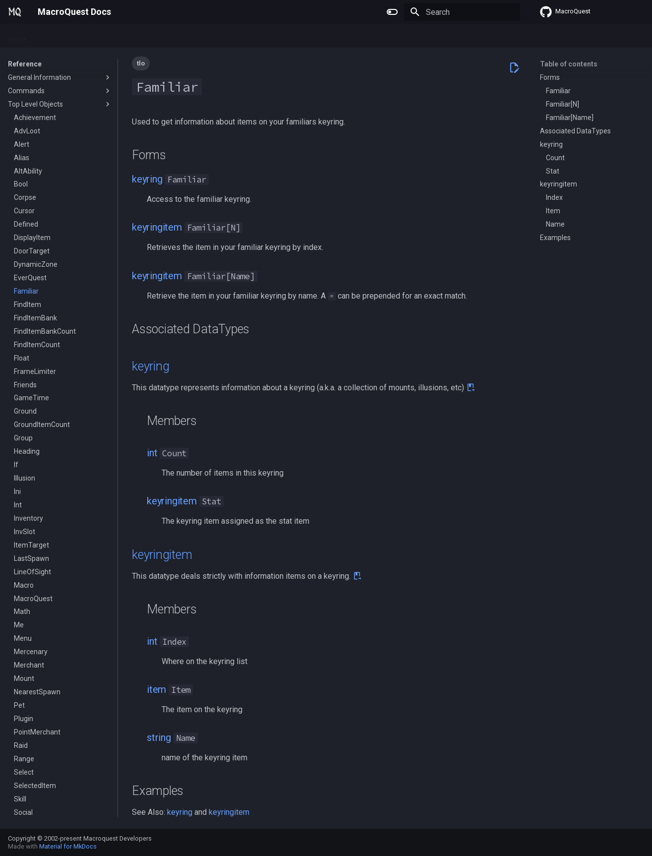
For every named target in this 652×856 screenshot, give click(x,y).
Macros (85, 36)
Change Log (195, 36)
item (156, 689)
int (152, 453)
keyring (147, 179)
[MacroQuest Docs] (15, 12)
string (159, 737)
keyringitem (157, 227)
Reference (148, 36)
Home (17, 36)
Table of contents (568, 64)
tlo (141, 63)
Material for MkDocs (68, 846)
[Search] (462, 12)
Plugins (50, 36)
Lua (114, 36)
